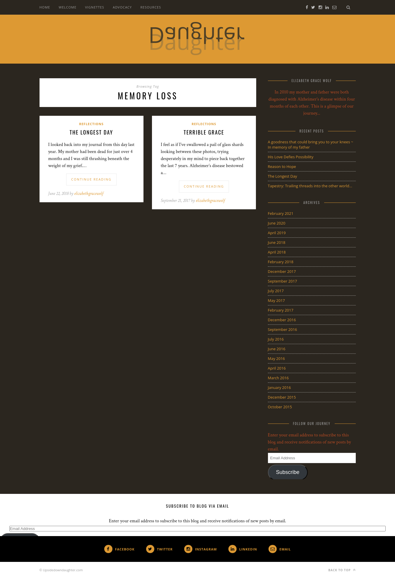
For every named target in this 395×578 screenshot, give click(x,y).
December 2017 (282, 271)
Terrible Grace (204, 132)
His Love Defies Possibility (291, 156)
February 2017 (280, 310)
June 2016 (276, 348)
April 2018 (277, 252)
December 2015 (282, 397)
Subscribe (287, 472)
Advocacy (122, 7)
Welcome (68, 7)
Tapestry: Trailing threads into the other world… (310, 185)
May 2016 (276, 358)
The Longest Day (91, 132)
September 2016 (282, 329)
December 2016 (282, 319)
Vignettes (94, 7)
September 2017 (282, 281)
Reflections (91, 124)
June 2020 (276, 223)
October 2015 (280, 406)
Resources (151, 7)
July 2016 (276, 339)
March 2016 (278, 377)
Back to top (341, 570)
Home (45, 7)
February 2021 (280, 213)
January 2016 (279, 387)
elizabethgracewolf (88, 193)
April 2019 (277, 232)
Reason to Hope (282, 166)
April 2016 (277, 368)
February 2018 (280, 261)
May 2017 (276, 300)
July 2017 (276, 290)
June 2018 (276, 242)
